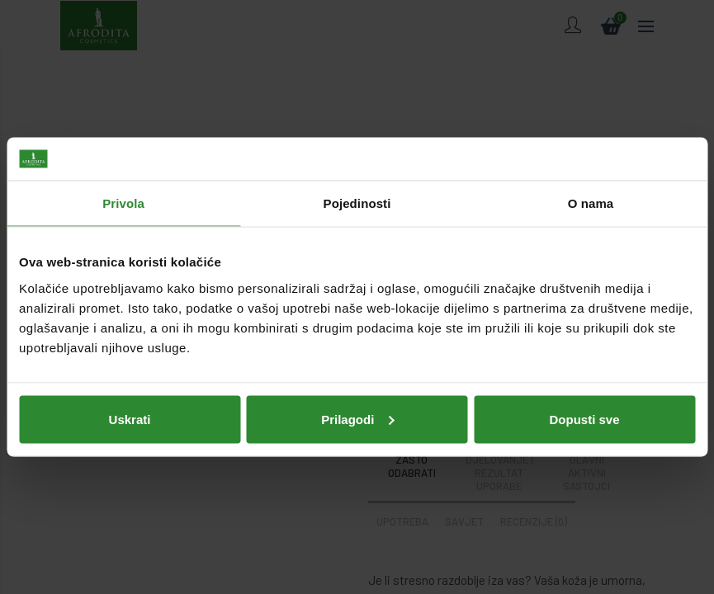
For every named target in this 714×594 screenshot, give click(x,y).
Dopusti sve (584, 419)
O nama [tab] (591, 203)
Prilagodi (357, 419)
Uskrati (130, 419)
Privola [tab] (123, 203)
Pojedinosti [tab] (357, 203)
